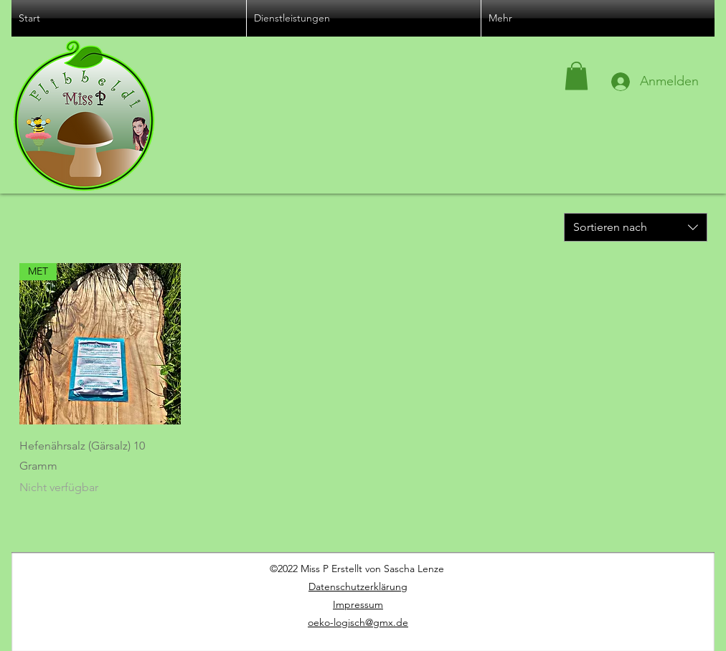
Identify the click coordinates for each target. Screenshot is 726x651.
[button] (576, 76)
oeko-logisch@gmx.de (358, 622)
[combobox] (635, 227)
